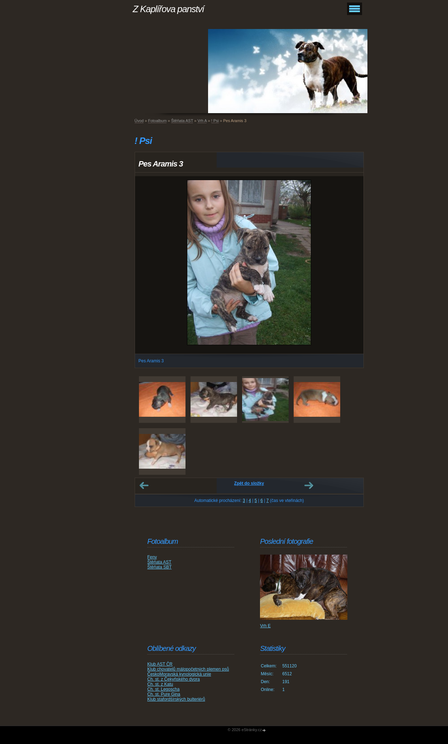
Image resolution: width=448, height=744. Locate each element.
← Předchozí (144, 485)
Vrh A (202, 121)
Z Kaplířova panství (168, 9)
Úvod (139, 121)
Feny (152, 557)
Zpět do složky (249, 483)
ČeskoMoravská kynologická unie (179, 674)
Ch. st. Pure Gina (163, 694)
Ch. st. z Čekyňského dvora (173, 679)
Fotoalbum (157, 121)
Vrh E (265, 625)
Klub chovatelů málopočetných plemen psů (188, 669)
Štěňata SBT (159, 567)
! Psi (215, 121)
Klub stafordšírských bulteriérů (176, 699)
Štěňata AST (182, 121)
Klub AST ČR (159, 664)
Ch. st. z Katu (160, 684)
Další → (308, 485)
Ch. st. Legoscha (163, 689)
